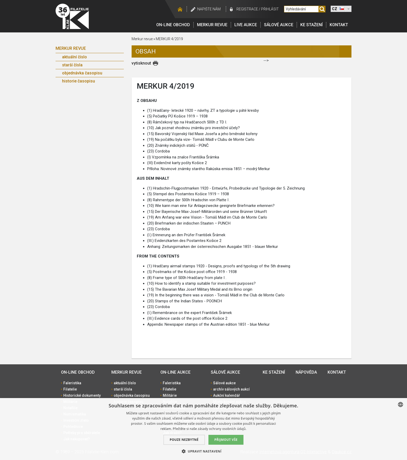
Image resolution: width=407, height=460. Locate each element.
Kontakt (339, 24)
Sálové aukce (278, 24)
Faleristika (72, 383)
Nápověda (306, 372)
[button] (203, 451)
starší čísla (72, 64)
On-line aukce (175, 372)
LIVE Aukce (245, 24)
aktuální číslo (74, 56)
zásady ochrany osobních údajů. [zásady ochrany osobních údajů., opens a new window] (222, 429)
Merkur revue (212, 24)
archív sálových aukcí (231, 389)
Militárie (170, 395)
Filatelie (70, 389)
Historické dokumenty (82, 395)
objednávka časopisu (82, 73)
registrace (247, 9)
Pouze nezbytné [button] (184, 439)
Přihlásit (270, 9)
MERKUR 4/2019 (169, 39)
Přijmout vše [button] (226, 439)
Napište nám (209, 9)
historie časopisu (78, 81)
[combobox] (400, 404)
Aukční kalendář (226, 395)
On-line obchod (173, 24)
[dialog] (203, 429)
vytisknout (141, 63)
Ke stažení (311, 24)
